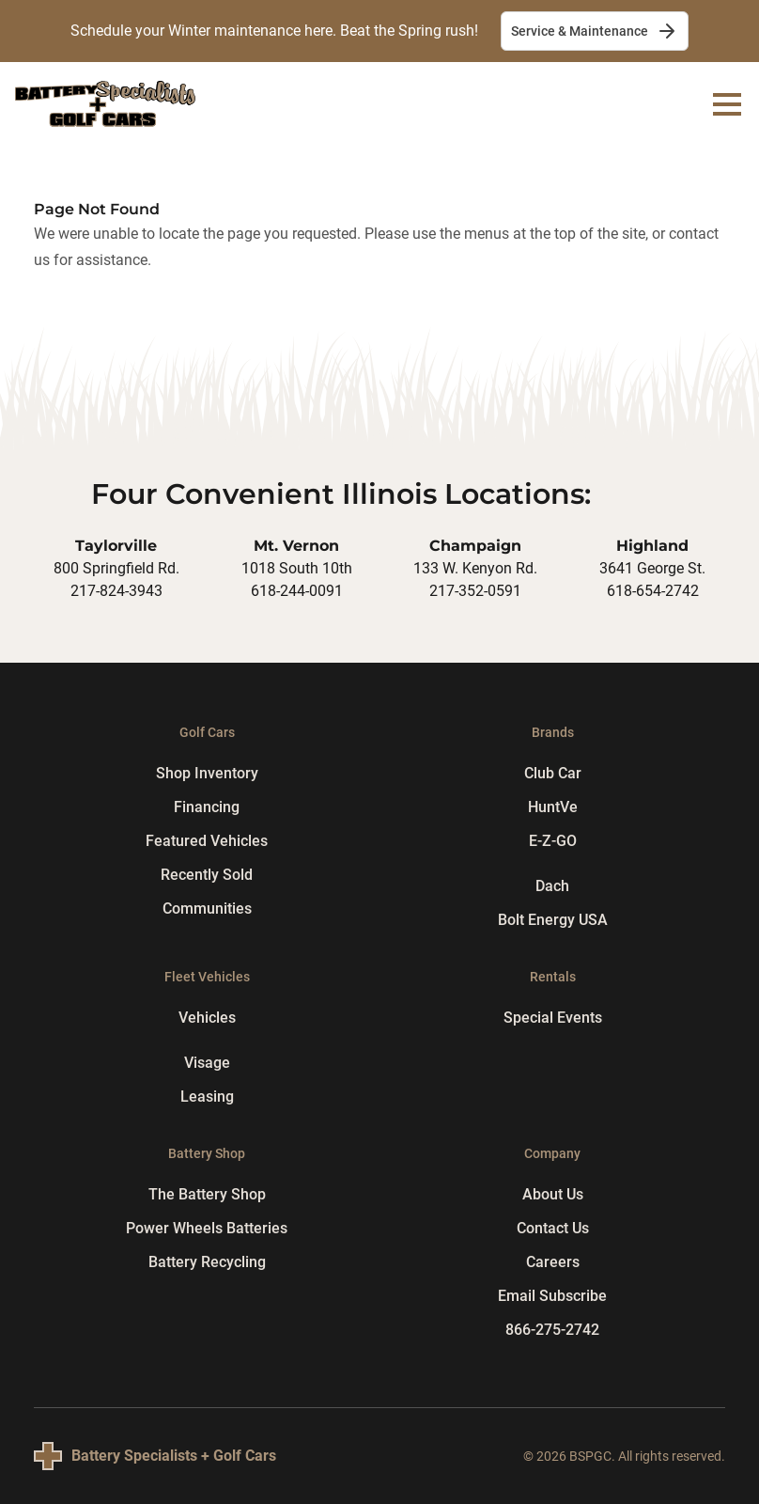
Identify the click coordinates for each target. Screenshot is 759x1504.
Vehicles (207, 1017)
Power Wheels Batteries (206, 1228)
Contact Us (553, 1228)
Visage (207, 1063)
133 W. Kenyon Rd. (475, 568)
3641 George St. (652, 568)
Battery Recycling (207, 1262)
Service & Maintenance (594, 31)
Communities (207, 908)
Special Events (552, 1017)
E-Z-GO (553, 841)
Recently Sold (207, 875)
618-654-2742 (653, 591)
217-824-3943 (116, 591)
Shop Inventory (207, 773)
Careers (553, 1262)
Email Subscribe (552, 1296)
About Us (552, 1194)
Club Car (552, 773)
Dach (552, 886)
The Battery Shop (207, 1194)
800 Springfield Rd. (116, 568)
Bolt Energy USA (553, 920)
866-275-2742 (552, 1330)
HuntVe (553, 807)
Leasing (207, 1096)
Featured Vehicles (207, 841)
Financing (207, 807)
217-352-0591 (475, 591)
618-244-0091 (297, 591)
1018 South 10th (296, 568)
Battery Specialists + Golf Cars (173, 1456)
